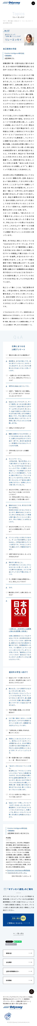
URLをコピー (12, 944)
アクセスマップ (16, 997)
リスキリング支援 (26, 997)
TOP (4, 21)
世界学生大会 (7, 999)
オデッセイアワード (17, 999)
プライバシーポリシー (9, 1001)
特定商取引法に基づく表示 (11, 1004)
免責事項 (26, 999)
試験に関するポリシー (23, 1001)
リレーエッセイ (26, 21)
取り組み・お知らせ (14, 21)
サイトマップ (7, 997)
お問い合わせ (23, 1004)
